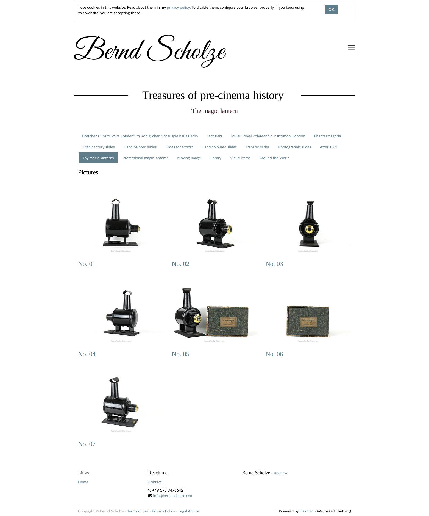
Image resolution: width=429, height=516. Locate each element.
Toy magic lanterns (98, 157)
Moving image (189, 157)
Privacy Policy (163, 511)
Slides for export (179, 146)
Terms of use (137, 511)
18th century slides (99, 146)
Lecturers (214, 136)
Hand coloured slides (219, 146)
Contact (155, 482)
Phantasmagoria (327, 136)
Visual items (240, 157)
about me (280, 473)
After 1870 (329, 146)
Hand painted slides (140, 146)
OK (331, 9)
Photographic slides (294, 146)
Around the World (274, 157)
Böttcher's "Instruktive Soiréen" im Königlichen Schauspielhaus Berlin (140, 136)
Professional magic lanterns (145, 157)
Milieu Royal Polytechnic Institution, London (268, 136)
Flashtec (307, 511)
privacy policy (178, 7)
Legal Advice (188, 511)
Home (83, 482)
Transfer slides (257, 146)
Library (215, 157)
